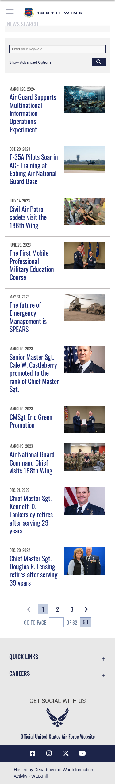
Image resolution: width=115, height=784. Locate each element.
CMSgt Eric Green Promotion (31, 421)
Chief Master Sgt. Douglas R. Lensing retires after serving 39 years (34, 570)
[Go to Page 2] (57, 609)
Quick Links (23, 656)
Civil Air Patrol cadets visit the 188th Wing (28, 217)
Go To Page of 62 (50, 623)
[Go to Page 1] (43, 609)
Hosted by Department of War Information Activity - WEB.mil (53, 772)
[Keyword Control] (57, 49)
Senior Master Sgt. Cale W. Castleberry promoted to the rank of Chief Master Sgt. (34, 373)
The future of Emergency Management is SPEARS (28, 317)
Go (85, 622)
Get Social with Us (57, 700)
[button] (10, 13)
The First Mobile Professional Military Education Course (32, 265)
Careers (19, 673)
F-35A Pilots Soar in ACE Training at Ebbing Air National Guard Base (34, 169)
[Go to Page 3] (72, 609)
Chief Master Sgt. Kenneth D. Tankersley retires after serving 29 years (31, 514)
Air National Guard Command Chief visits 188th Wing (32, 462)
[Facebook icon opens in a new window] (32, 753)
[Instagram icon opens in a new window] (49, 753)
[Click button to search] (99, 62)
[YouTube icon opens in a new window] (82, 753)
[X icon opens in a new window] (66, 753)
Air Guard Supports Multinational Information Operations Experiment (33, 113)
